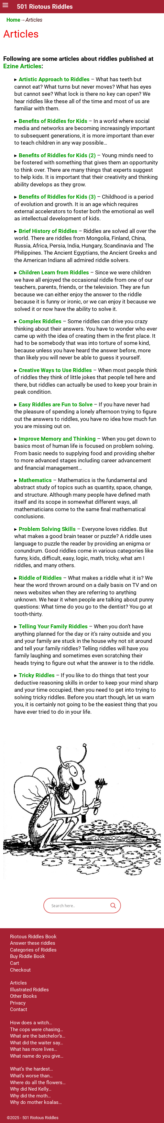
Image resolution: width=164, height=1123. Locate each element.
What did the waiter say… (36, 1043)
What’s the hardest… (31, 1069)
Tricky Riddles (37, 675)
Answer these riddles (32, 943)
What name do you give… (36, 1056)
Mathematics (35, 480)
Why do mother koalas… (36, 1102)
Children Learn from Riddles (54, 272)
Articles (18, 983)
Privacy (18, 1003)
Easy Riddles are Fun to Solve (56, 404)
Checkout (20, 970)
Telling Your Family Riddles (53, 626)
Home (13, 20)
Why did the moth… (30, 1096)
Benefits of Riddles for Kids (53, 121)
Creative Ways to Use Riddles (55, 370)
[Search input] (79, 905)
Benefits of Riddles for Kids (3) (57, 196)
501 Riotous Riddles (45, 6)
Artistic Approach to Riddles (54, 79)
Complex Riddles (40, 321)
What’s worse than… (31, 1076)
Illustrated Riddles (29, 990)
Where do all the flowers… (38, 1082)
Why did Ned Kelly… (30, 1089)
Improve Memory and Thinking (57, 438)
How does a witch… (31, 1023)
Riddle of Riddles (40, 578)
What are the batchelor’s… (37, 1036)
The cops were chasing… (36, 1029)
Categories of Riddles (33, 950)
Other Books (23, 996)
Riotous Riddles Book (33, 937)
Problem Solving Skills (47, 529)
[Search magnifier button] (113, 905)
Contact (18, 1009)
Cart (14, 963)
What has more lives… (33, 1049)
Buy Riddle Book (27, 956)
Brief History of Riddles (48, 231)
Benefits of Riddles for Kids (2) (57, 155)
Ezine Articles (22, 66)
